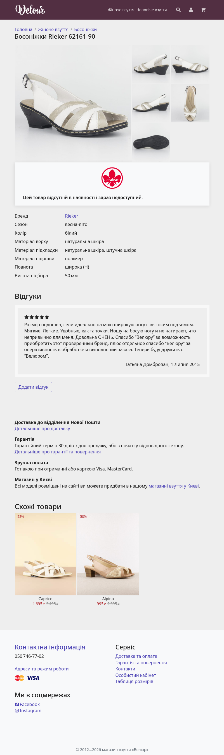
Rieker (71, 216)
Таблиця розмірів (134, 681)
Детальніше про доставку (42, 428)
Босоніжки (85, 29)
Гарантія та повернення (141, 663)
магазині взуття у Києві (174, 486)
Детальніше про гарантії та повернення (58, 452)
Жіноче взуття (53, 29)
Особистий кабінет (135, 675)
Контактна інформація (50, 647)
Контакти (125, 669)
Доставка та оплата (136, 656)
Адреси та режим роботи (42, 669)
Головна (24, 29)
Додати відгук (33, 387)
